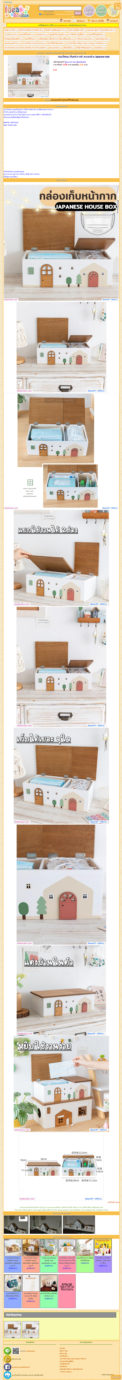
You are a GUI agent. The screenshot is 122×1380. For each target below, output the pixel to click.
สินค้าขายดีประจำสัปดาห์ (31, 30)
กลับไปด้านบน (113, 1202)
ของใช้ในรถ (31, 39)
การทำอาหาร (11, 34)
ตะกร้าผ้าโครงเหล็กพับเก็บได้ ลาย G (48, 1294)
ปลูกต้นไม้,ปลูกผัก (58, 34)
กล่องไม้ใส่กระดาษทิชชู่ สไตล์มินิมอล (85, 1258)
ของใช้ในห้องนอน (56, 43)
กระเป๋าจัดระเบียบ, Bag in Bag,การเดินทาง (86, 43)
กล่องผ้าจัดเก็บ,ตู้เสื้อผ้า (67, 1361)
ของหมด (100, 48)
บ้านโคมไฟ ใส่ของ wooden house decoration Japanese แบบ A (30, 1261)
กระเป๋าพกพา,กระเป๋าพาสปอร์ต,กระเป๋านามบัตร (26, 48)
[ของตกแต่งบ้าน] (57, 100)
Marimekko (55, 48)
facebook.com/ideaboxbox (21, 1367)
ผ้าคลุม (70, 11)
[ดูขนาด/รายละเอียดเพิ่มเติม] (75, 62)
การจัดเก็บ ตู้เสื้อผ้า (77, 34)
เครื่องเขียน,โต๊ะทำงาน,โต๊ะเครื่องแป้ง (56, 39)
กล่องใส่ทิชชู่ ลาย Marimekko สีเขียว (12, 1294)
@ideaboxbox (62, 25)
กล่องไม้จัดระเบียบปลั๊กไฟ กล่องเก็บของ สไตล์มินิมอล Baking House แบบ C (66, 1261)
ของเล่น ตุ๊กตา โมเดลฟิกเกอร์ (101, 30)
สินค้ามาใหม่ (11, 30)
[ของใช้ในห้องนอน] (71, 100)
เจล (73, 11)
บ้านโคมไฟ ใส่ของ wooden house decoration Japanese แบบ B (12, 1261)
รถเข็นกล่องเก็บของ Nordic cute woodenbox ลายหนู (48, 1259)
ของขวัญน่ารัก (103, 39)
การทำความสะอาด (84, 39)
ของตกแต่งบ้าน (12, 43)
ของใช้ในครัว (27, 34)
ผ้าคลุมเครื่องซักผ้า (13, 39)
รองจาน (64, 14)
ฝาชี (66, 11)
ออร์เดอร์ (114, 21)
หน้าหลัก (67, 21)
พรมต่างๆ (41, 34)
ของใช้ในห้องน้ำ (97, 34)
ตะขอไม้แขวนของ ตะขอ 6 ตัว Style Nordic (30, 1295)
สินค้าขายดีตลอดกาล (55, 30)
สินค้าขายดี (63, 1353)
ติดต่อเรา (81, 21)
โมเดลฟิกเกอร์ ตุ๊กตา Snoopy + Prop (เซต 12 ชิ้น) (103, 1259)
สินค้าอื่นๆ (69, 48)
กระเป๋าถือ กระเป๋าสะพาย (34, 43)
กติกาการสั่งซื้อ (97, 21)
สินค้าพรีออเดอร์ (84, 48)
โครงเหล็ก (59, 14)
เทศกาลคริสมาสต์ (77, 30)
